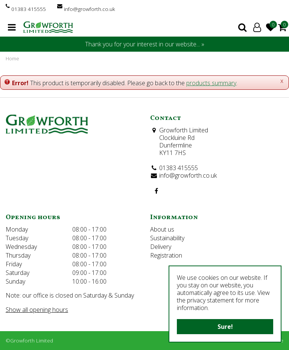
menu (12, 27)
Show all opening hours (37, 309)
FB (156, 191)
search (242, 27)
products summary (211, 83)
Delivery (160, 247)
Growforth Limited (183, 130)
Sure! (225, 326)
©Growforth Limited (29, 340)
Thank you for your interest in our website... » (144, 44)
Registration (166, 255)
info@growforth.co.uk (89, 8)
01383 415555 (28, 8)
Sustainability (167, 238)
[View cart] (282, 27)
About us (162, 229)
